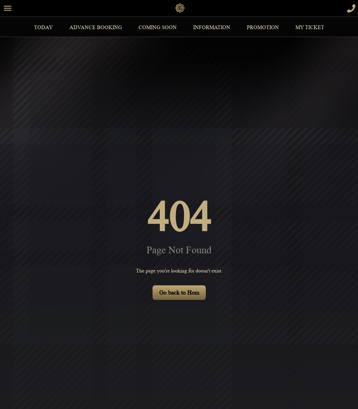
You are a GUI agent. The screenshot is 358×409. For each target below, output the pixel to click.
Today (43, 27)
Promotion (263, 27)
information (211, 27)
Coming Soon (158, 27)
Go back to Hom (179, 292)
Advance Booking (95, 27)
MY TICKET (309, 27)
